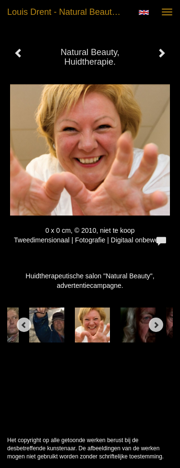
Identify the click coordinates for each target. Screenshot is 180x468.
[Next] (156, 325)
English (143, 12)
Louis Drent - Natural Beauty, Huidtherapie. (69, 12)
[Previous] (24, 325)
